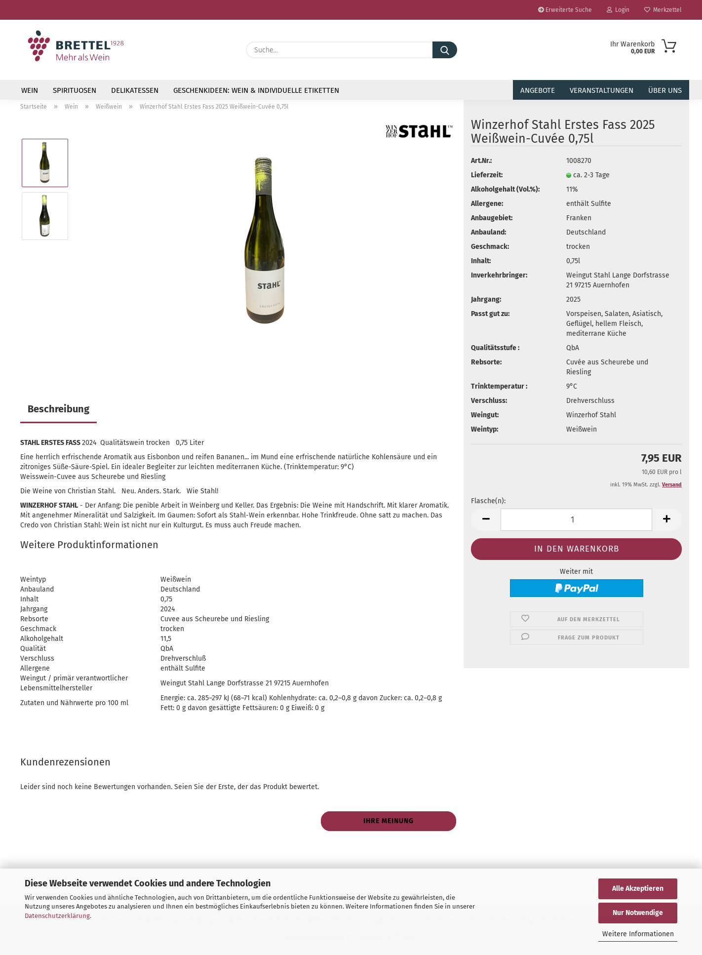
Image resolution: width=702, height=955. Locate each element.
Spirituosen (74, 90)
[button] (486, 520)
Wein (29, 90)
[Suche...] (444, 49)
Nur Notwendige (638, 913)
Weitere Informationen (638, 934)
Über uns (665, 90)
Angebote (537, 90)
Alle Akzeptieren (637, 888)
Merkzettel (663, 9)
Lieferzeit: (487, 175)
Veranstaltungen (601, 90)
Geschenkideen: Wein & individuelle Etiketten (256, 90)
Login (618, 9)
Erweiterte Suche (565, 9)
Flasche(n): (488, 501)
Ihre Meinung (388, 821)
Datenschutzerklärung (57, 915)
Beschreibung (58, 409)
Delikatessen (134, 90)
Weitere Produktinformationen (89, 544)
